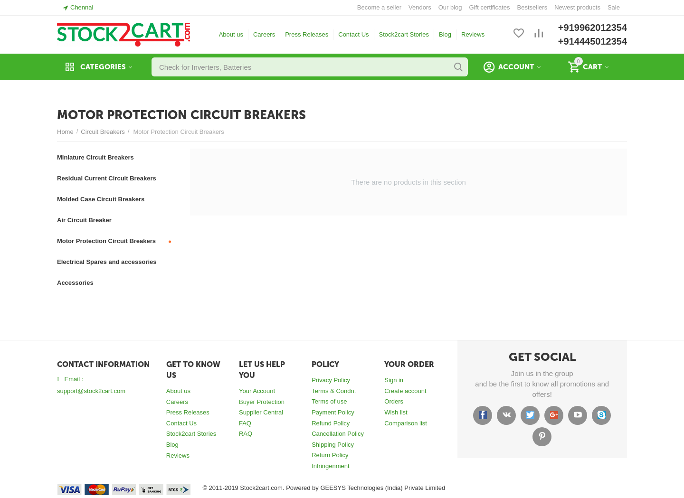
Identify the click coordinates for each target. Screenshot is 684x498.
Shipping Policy (333, 444)
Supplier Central (261, 412)
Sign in (393, 380)
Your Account (257, 391)
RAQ (245, 433)
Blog (445, 34)
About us (231, 34)
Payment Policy (333, 412)
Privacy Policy (331, 380)
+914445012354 (592, 41)
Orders (393, 401)
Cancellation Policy (338, 433)
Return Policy (330, 455)
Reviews (472, 34)
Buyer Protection (262, 401)
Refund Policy (331, 423)
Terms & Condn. (334, 391)
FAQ (245, 423)
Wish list (395, 412)
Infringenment (331, 466)
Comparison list (405, 423)
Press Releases (306, 34)
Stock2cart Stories (404, 34)
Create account (405, 391)
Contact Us (353, 34)
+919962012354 (592, 27)
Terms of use (329, 401)
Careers (264, 34)
